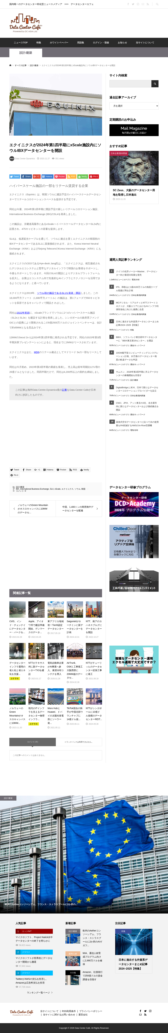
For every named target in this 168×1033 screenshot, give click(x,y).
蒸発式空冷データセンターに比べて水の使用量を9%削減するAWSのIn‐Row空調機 (137, 424)
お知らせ (122, 42)
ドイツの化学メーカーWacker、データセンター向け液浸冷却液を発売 (136, 273)
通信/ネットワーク (137, 345)
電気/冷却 (135, 280)
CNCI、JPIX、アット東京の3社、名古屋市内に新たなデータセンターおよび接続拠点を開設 (137, 406)
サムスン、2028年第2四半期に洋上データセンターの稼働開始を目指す (137, 374)
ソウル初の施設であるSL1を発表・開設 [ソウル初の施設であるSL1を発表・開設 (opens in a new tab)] (59, 293)
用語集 (80, 42)
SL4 (51, 489)
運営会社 (83, 1014)
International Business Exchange (34, 489)
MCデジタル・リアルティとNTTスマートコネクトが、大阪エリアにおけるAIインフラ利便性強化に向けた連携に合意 (137, 306)
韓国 (83, 489)
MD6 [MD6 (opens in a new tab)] (36, 352)
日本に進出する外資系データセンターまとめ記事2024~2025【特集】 (137, 323)
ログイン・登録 (101, 42)
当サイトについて (145, 42)
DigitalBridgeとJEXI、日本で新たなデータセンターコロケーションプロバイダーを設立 (137, 389)
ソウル (77, 489)
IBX (17, 489)
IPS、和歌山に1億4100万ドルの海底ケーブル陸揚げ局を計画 (136, 289)
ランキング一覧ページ (38, 992)
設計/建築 (25, 52)
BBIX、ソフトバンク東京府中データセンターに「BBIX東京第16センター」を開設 (136, 339)
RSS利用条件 (69, 1011)
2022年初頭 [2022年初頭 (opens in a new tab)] (23, 312)
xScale (57, 489)
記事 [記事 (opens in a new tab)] (64, 389)
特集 (38, 42)
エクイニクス (67, 489)
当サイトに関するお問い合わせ (59, 1014)
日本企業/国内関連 (138, 295)
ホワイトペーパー (59, 42)
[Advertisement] (105, 22)
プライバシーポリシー (90, 1011)
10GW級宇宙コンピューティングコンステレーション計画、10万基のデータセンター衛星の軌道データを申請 (137, 356)
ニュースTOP (21, 42)
